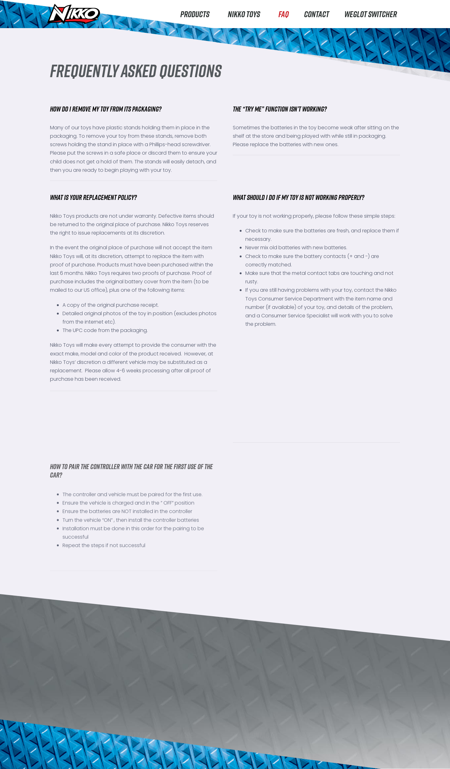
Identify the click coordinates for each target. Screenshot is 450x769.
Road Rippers (68, 725)
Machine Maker (70, 750)
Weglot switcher (370, 14)
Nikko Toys (245, 14)
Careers (128, 755)
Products (196, 14)
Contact (316, 14)
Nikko (58, 712)
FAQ (283, 14)
